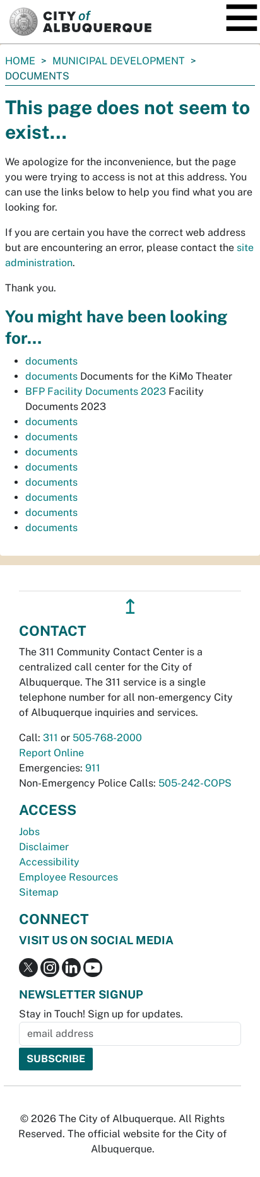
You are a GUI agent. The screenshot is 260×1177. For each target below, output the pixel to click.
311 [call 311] (50, 738)
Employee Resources (68, 877)
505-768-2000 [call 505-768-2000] (107, 738)
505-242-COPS (195, 783)
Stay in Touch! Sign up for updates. (101, 1014)
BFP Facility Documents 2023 (95, 391)
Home (20, 61)
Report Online (51, 753)
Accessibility (49, 862)
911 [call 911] (92, 768)
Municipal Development (118, 61)
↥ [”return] (130, 606)
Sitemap (39, 892)
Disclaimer (44, 847)
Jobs (29, 832)
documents (51, 361)
